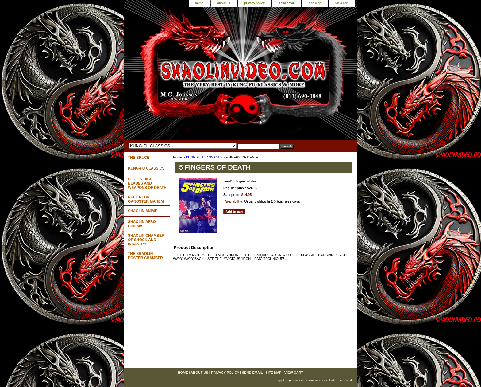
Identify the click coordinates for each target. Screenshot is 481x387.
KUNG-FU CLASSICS (202, 157)
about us (223, 3)
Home (177, 157)
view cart (341, 3)
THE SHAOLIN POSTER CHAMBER (145, 256)
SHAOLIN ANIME (142, 211)
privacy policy (254, 3)
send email (287, 3)
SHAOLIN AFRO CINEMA (142, 224)
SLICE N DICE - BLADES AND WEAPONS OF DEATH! (148, 183)
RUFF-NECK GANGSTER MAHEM (146, 199)
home (199, 3)
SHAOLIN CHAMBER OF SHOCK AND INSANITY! (146, 239)
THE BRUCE (138, 157)
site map (315, 3)
